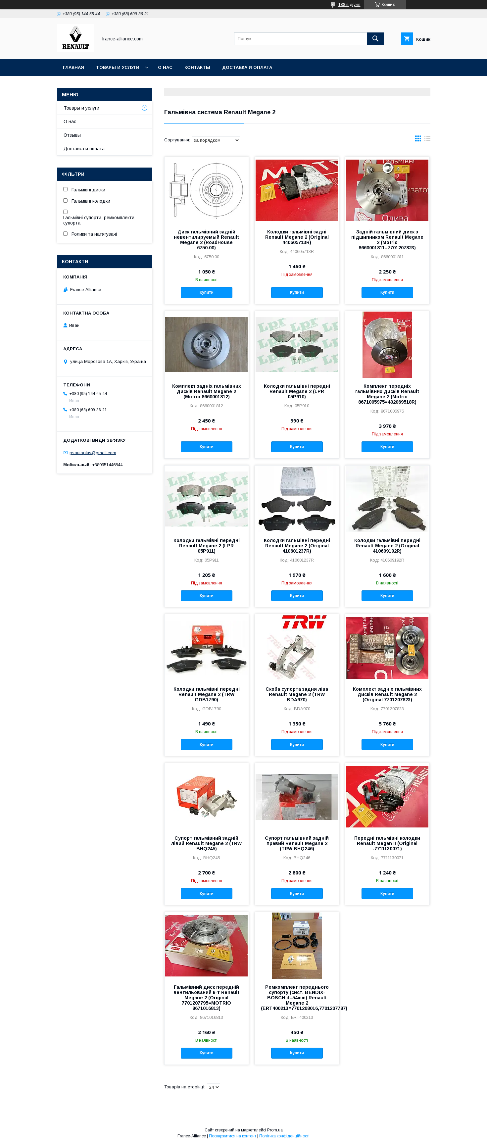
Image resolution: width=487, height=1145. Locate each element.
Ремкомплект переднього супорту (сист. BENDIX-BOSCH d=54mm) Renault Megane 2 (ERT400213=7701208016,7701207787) (297, 997)
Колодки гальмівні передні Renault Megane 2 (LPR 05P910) (297, 391)
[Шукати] (375, 38)
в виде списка (427, 140)
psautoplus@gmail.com (93, 452)
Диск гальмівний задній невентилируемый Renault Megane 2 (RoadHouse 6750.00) (206, 239)
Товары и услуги (117, 67)
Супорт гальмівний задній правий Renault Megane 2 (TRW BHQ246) (297, 843)
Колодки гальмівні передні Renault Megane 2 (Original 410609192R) (387, 546)
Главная (73, 67)
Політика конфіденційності (284, 1136)
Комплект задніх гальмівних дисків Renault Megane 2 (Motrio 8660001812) (206, 391)
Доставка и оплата (247, 67)
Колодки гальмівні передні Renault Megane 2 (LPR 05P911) (206, 546)
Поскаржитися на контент (232, 1136)
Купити (207, 292)
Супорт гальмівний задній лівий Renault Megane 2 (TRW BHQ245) (206, 843)
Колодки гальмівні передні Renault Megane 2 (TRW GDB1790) (206, 694)
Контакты (197, 67)
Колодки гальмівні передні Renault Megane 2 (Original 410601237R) (297, 546)
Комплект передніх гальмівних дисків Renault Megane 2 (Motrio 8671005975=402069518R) (387, 394)
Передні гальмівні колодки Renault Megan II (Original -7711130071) (387, 843)
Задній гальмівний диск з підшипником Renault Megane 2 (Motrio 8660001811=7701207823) (387, 239)
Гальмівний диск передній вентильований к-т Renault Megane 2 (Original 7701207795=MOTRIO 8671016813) (206, 997)
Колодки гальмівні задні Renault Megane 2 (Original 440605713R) (297, 237)
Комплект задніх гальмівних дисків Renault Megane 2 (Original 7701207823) (387, 694)
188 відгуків (349, 4)
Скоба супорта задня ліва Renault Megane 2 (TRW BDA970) (297, 694)
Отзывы (72, 135)
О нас (165, 67)
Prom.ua (275, 1130)
